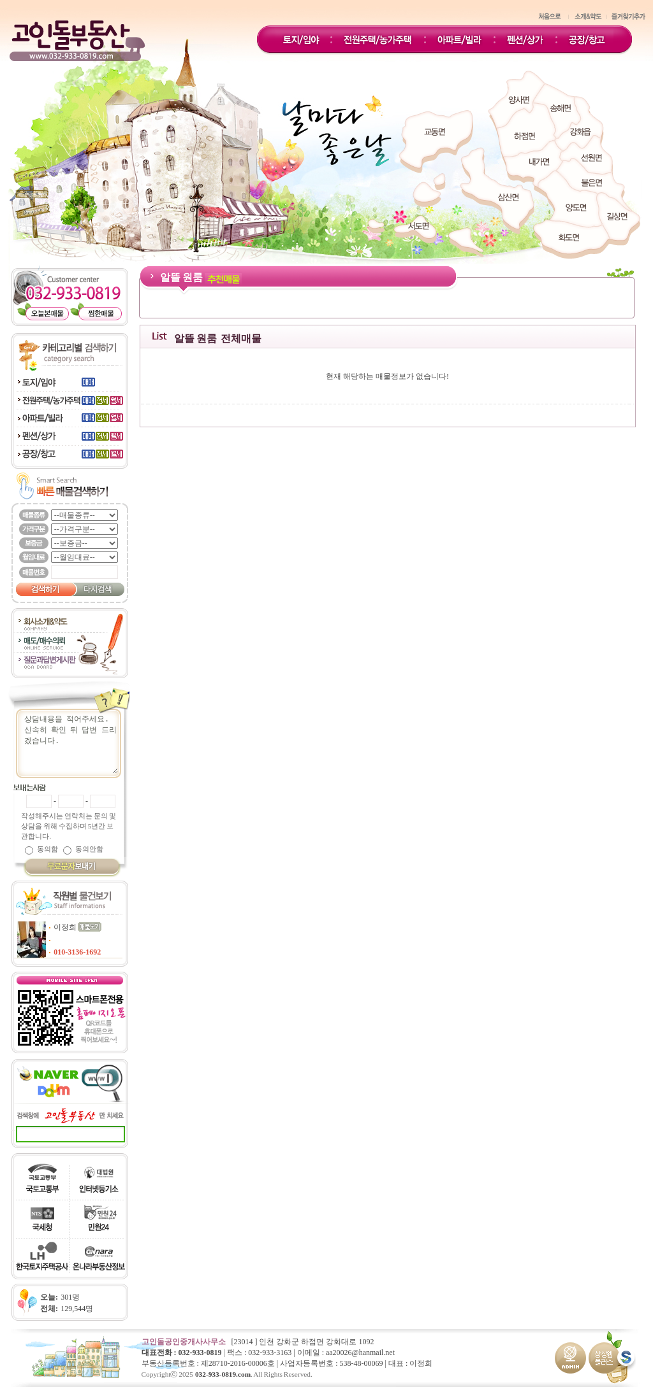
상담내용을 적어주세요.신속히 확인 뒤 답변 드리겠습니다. (74, 743)
